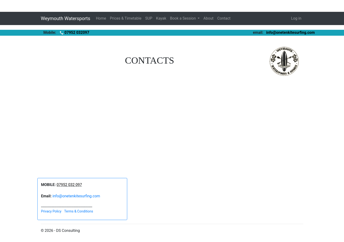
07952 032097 (74, 32)
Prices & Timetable (125, 18)
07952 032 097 (69, 184)
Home (101, 18)
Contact (224, 18)
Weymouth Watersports (65, 18)
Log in (296, 18)
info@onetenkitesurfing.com (290, 32)
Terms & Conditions (78, 211)
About (208, 18)
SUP (148, 18)
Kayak (161, 18)
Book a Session (183, 18)
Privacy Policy (51, 211)
